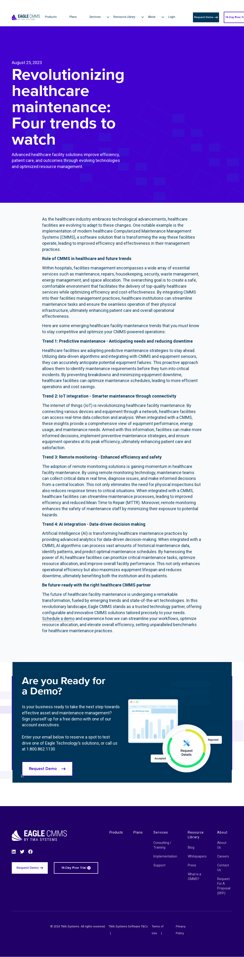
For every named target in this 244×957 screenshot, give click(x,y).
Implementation (165, 856)
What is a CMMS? (194, 876)
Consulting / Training (162, 845)
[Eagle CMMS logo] (26, 11)
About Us (221, 845)
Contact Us (223, 867)
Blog (191, 847)
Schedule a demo (58, 618)
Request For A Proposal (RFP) (223, 886)
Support (159, 865)
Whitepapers (197, 856)
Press (192, 865)
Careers (223, 856)
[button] (101, 17)
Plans (138, 832)
